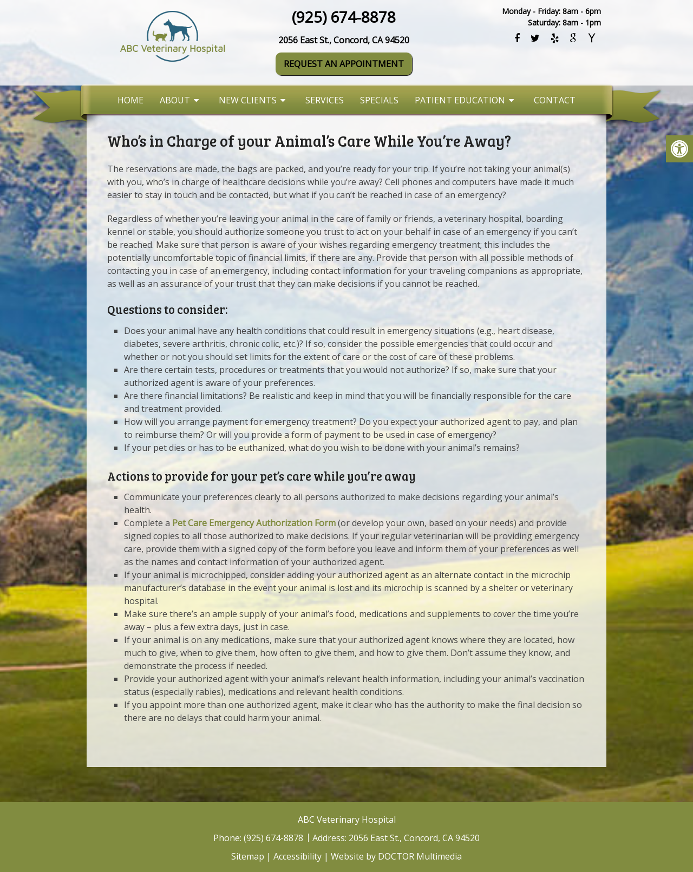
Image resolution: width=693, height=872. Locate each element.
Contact (555, 100)
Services (324, 100)
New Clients (248, 100)
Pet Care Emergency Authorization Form (254, 523)
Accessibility (297, 856)
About (175, 100)
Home (130, 100)
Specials (379, 100)
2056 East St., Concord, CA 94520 (343, 40)
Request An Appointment (344, 64)
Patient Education (460, 100)
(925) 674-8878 (344, 16)
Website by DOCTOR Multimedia (396, 856)
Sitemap (247, 856)
